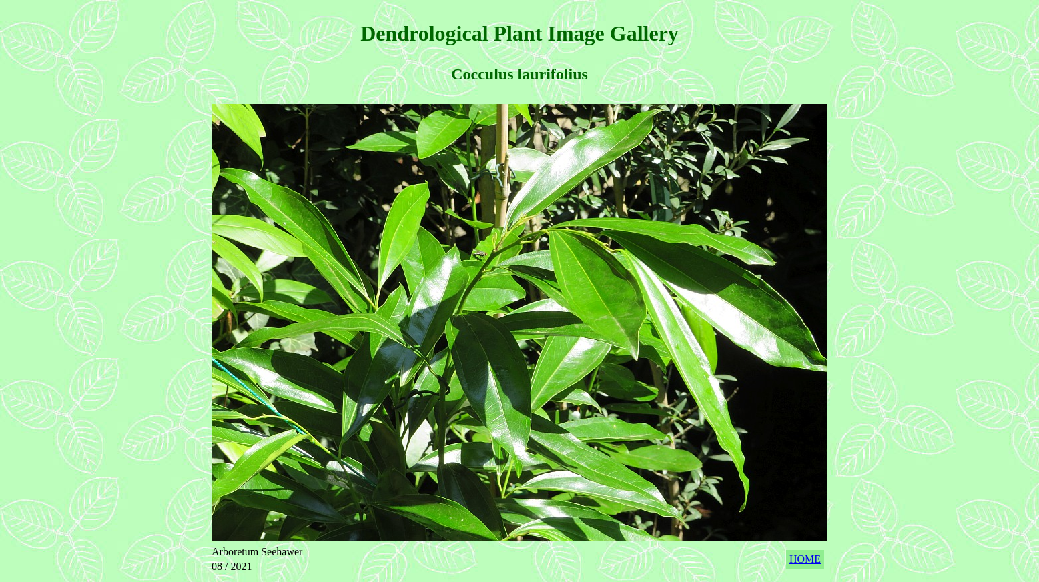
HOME (805, 559)
